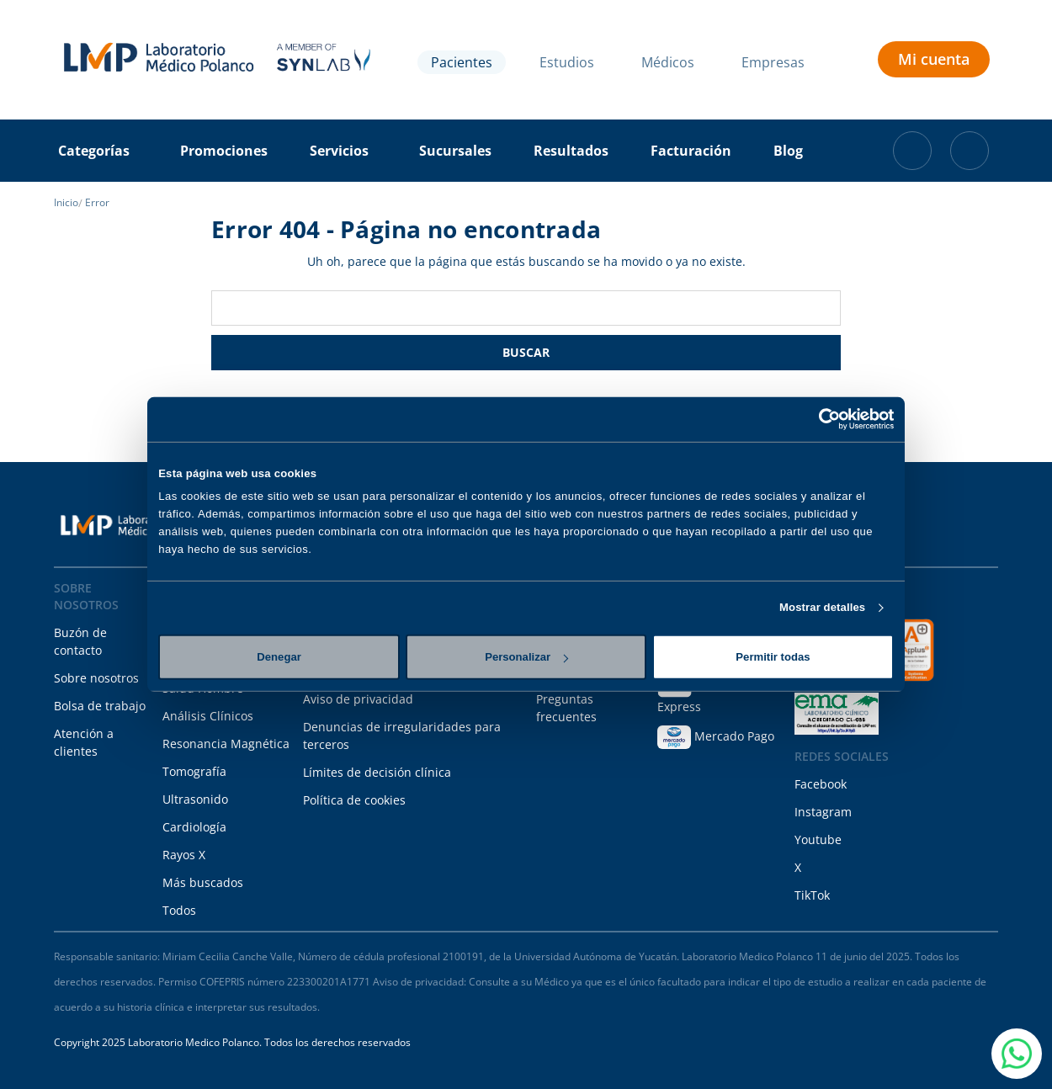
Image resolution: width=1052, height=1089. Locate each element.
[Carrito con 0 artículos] (912, 151)
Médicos (667, 62)
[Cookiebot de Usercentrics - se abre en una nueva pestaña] (820, 419)
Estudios (566, 62)
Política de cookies (354, 800)
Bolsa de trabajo (100, 706)
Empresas (773, 62)
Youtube (818, 839)
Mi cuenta (934, 59)
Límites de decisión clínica (377, 772)
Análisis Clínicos (207, 716)
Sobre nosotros (96, 678)
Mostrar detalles (822, 607)
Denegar (278, 657)
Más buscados (202, 882)
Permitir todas (773, 657)
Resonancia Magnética (226, 744)
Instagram (823, 812)
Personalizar (526, 657)
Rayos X (183, 855)
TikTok (812, 895)
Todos (179, 910)
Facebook (820, 784)
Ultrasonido (195, 799)
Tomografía (194, 771)
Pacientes (461, 62)
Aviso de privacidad (358, 699)
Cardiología (194, 827)
